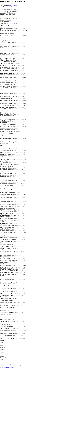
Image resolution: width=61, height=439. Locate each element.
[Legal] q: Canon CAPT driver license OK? (15, 435)
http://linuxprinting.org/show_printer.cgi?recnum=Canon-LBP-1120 (10, 12)
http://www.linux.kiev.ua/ (11, 27)
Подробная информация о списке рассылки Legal (7, 438)
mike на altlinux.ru (13, 26)
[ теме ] (19, 436)
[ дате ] (13, 436)
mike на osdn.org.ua (8, 3)
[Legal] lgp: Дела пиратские (13, 5)
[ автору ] (21, 436)
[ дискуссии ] (16, 436)
